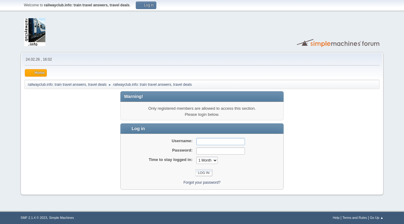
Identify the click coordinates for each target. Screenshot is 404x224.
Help (336, 217)
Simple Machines (61, 217)
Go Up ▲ (376, 217)
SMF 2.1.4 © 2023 (34, 217)
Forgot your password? (202, 182)
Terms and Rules (355, 217)
